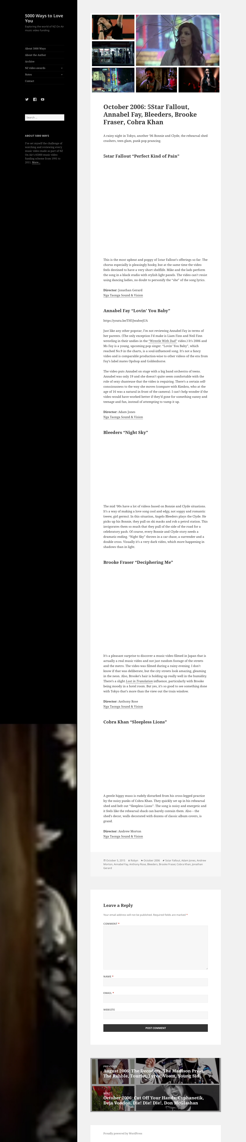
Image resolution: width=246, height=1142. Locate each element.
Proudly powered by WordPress (122, 1133)
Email (108, 993)
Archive (30, 61)
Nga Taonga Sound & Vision (123, 295)
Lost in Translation (139, 681)
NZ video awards (35, 68)
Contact (29, 81)
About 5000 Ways (35, 48)
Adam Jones (188, 860)
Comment (111, 923)
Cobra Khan (184, 864)
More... (36, 162)
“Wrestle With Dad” (162, 341)
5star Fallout (172, 860)
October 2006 (152, 860)
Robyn (134, 860)
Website (109, 1009)
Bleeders (152, 864)
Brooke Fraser (167, 864)
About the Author (35, 55)
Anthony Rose (137, 864)
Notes (28, 74)
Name (108, 976)
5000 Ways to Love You (44, 18)
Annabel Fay (121, 864)
